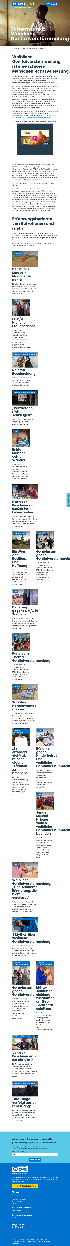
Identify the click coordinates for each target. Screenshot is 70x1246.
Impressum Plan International (26, 1239)
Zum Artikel (25, 273)
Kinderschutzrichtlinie (43, 1148)
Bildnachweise (16, 1243)
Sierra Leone (46, 117)
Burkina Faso (16, 117)
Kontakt (14, 1239)
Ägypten (46, 115)
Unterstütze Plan (28, 1186)
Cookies (23, 1241)
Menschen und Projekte (19, 1199)
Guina (23, 117)
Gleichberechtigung (17, 1201)
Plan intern (15, 1203)
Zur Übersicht (16, 1218)
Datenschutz (15, 1241)
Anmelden (35, 1159)
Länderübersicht (16, 1210)
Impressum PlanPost (43, 1239)
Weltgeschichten (17, 1197)
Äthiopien (53, 115)
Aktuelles (14, 1195)
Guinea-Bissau (31, 117)
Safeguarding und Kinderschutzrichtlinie (39, 1241)
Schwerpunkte (15, 48)
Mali (37, 117)
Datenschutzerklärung (22, 1148)
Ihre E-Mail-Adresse (18, 1151)
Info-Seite (23, 243)
